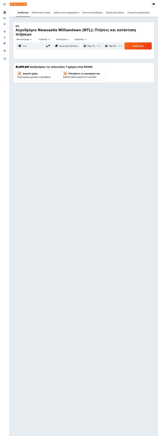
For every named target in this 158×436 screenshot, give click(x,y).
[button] (5, 4)
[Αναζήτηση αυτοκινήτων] (4, 24)
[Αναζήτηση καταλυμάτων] (4, 18)
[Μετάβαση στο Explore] (4, 31)
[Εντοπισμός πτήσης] (4, 37)
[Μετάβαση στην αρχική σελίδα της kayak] (18, 4)
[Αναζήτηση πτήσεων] (4, 12)
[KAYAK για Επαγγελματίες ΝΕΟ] (4, 43)
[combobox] (62, 39)
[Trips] (4, 51)
